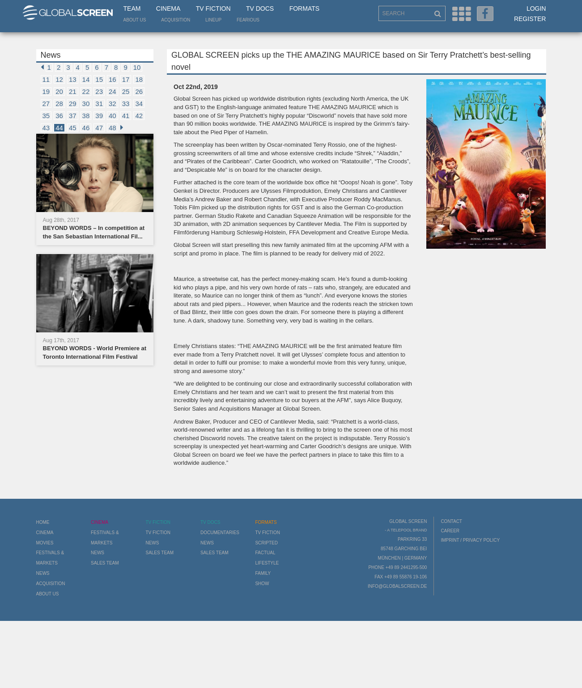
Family (263, 573)
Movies (45, 542)
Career (450, 530)
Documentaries (219, 532)
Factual (265, 552)
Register (530, 18)
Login (536, 8)
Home (43, 522)
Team (132, 8)
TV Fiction (213, 8)
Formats (304, 8)
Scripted (266, 542)
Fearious (248, 19)
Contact (451, 521)
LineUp (213, 19)
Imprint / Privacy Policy (470, 540)
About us (134, 19)
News (43, 573)
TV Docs (260, 8)
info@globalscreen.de (397, 586)
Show (262, 583)
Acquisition (175, 19)
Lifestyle (267, 563)
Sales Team (105, 563)
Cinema (168, 8)
